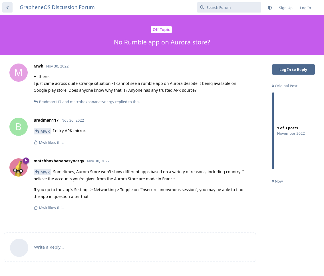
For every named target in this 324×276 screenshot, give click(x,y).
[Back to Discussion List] (7, 7)
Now (277, 181)
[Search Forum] (229, 7)
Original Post (284, 85)
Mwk (45, 131)
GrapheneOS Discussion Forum (57, 7)
